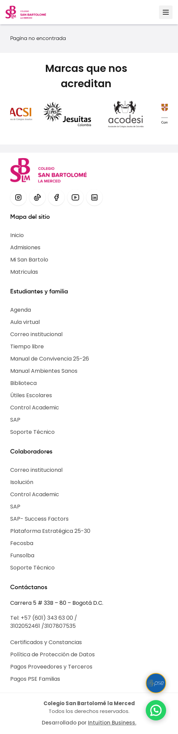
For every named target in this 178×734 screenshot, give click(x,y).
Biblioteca (23, 383)
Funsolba (22, 555)
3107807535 (60, 626)
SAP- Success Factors (39, 519)
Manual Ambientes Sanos (43, 371)
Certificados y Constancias (46, 642)
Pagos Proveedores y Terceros (51, 667)
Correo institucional (36, 334)
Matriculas (24, 272)
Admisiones (25, 247)
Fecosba (21, 543)
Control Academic (34, 407)
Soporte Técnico (32, 432)
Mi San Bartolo (29, 260)
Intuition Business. (112, 722)
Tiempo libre (27, 346)
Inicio (17, 235)
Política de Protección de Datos (52, 654)
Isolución (21, 482)
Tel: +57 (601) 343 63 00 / (43, 618)
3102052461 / (27, 626)
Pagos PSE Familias (35, 679)
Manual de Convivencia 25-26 (49, 359)
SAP (15, 420)
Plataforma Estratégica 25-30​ (50, 531)
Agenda (20, 310)
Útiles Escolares (31, 395)
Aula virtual (25, 322)
